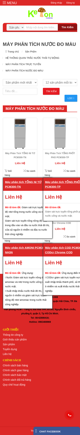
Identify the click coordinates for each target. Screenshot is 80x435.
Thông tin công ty (13, 334)
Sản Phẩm (30, 51)
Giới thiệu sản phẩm (15, 339)
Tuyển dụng (10, 349)
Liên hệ (7, 354)
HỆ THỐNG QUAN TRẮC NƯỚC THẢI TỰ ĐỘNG (32, 58)
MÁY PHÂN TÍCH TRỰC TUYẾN (23, 64)
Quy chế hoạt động (14, 384)
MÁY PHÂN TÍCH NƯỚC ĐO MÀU (24, 70)
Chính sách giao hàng (16, 370)
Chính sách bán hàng (15, 365)
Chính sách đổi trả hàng (17, 379)
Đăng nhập (56, 2)
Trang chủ (13, 51)
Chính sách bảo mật (15, 374)
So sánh (29, 170)
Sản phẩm (9, 344)
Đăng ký (70, 2)
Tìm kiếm (67, 27)
